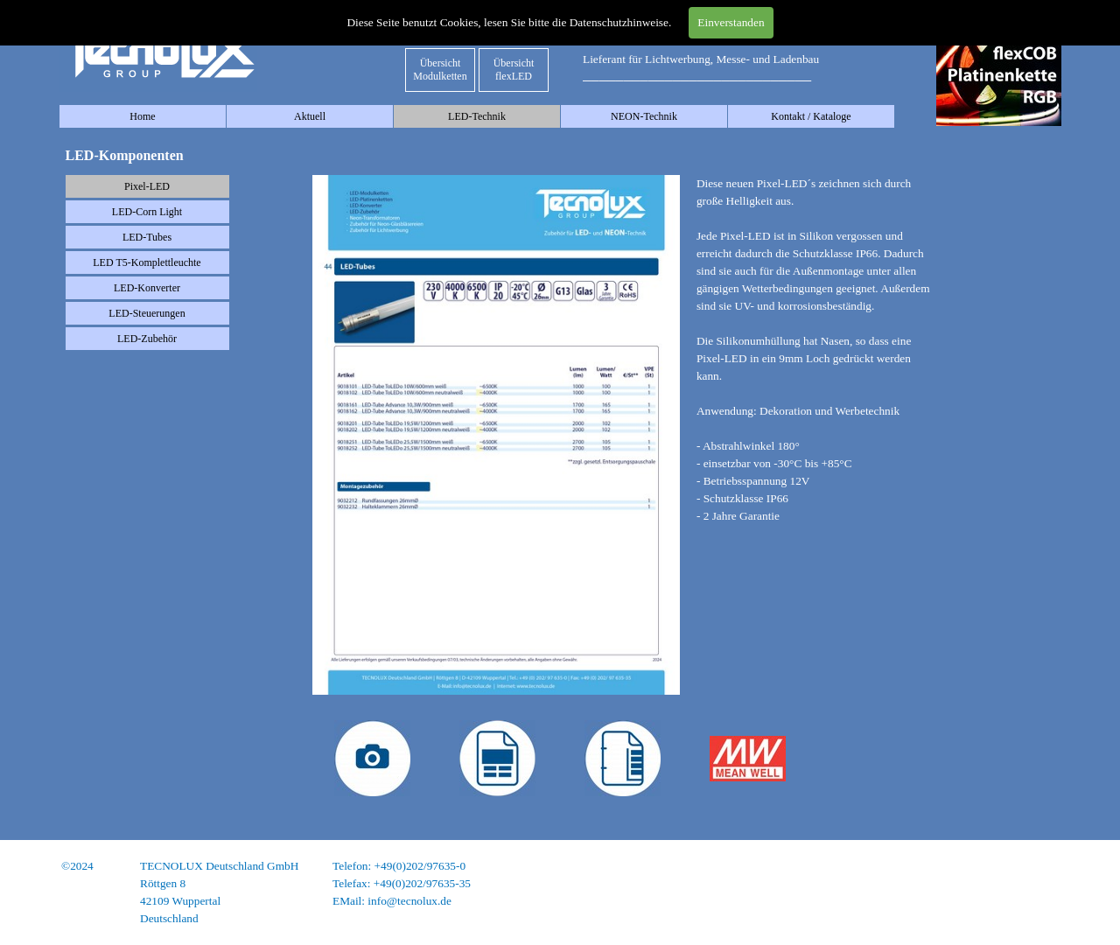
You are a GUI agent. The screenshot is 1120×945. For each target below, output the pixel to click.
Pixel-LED (147, 186)
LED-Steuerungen (146, 313)
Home (142, 116)
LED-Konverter (147, 288)
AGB (1048, 900)
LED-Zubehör (147, 338)
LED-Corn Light (147, 212)
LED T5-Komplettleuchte (146, 262)
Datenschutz (1031, 883)
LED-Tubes (147, 237)
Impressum (1034, 865)
